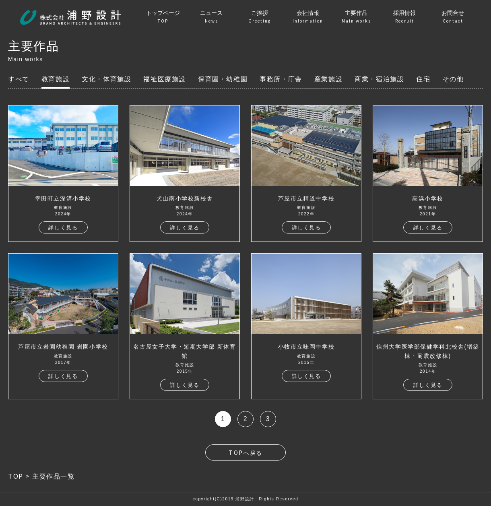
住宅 (423, 79)
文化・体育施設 (106, 79)
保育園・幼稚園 (223, 79)
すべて (18, 79)
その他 (453, 79)
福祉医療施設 (164, 79)
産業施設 (328, 79)
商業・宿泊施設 (379, 79)
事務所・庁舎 (281, 79)
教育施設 (55, 79)
